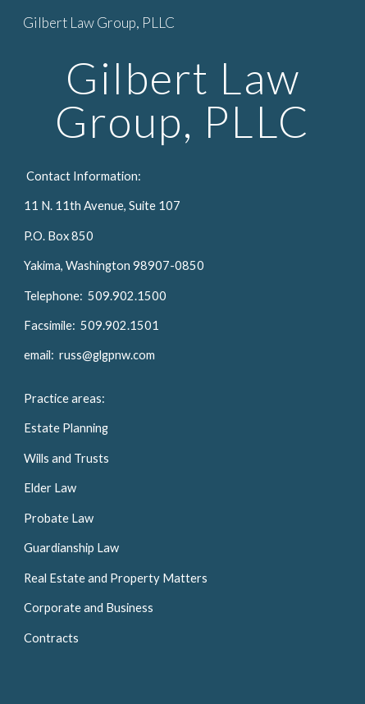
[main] (182, 99)
